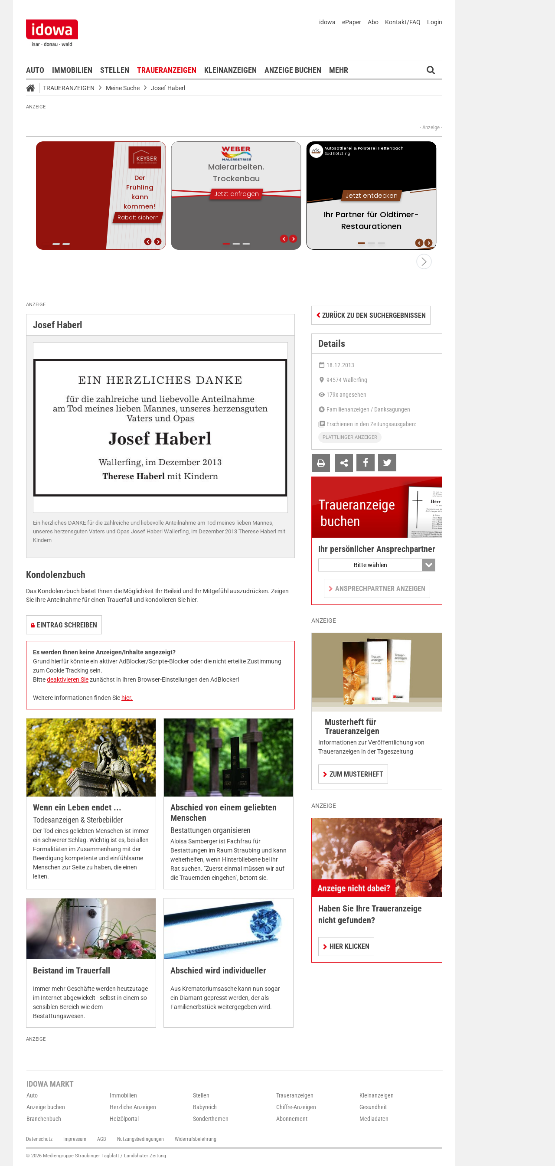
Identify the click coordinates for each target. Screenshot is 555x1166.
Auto (35, 70)
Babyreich (205, 1107)
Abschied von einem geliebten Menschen (223, 813)
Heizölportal (124, 1118)
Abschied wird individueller (218, 971)
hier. (127, 697)
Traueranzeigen (166, 70)
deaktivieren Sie (67, 679)
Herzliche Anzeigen (133, 1107)
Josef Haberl (168, 88)
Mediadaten (373, 1118)
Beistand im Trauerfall (71, 971)
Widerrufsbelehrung (195, 1139)
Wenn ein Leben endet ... (77, 808)
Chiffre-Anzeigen (296, 1107)
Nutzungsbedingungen (140, 1139)
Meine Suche (123, 88)
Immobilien (72, 70)
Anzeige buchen (292, 70)
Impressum (74, 1139)
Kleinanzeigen (230, 70)
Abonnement (291, 1118)
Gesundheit (373, 1107)
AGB (101, 1139)
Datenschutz (39, 1139)
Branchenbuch (43, 1118)
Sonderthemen (211, 1118)
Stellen (114, 70)
